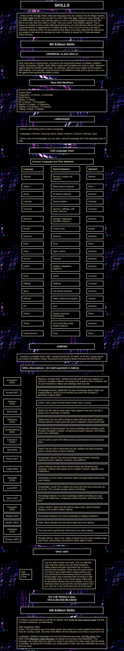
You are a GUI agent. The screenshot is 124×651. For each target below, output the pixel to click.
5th (38, 16)
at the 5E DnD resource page (82, 620)
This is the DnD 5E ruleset (62, 599)
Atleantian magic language (42, 639)
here (75, 18)
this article (90, 636)
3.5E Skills (28, 18)
